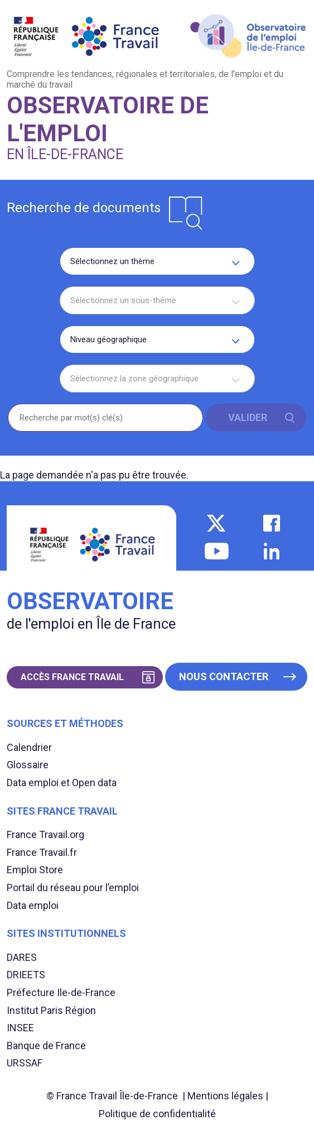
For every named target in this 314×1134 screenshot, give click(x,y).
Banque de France (46, 1045)
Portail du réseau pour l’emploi (73, 887)
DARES (22, 957)
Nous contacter (223, 676)
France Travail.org (45, 834)
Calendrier (29, 747)
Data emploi (33, 905)
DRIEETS (26, 974)
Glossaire (28, 765)
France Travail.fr (42, 852)
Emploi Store (35, 869)
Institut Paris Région (51, 1010)
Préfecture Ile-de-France (61, 992)
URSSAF (24, 1063)
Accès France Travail (72, 677)
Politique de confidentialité (157, 1113)
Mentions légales (225, 1096)
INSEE (20, 1027)
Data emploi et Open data (62, 782)
